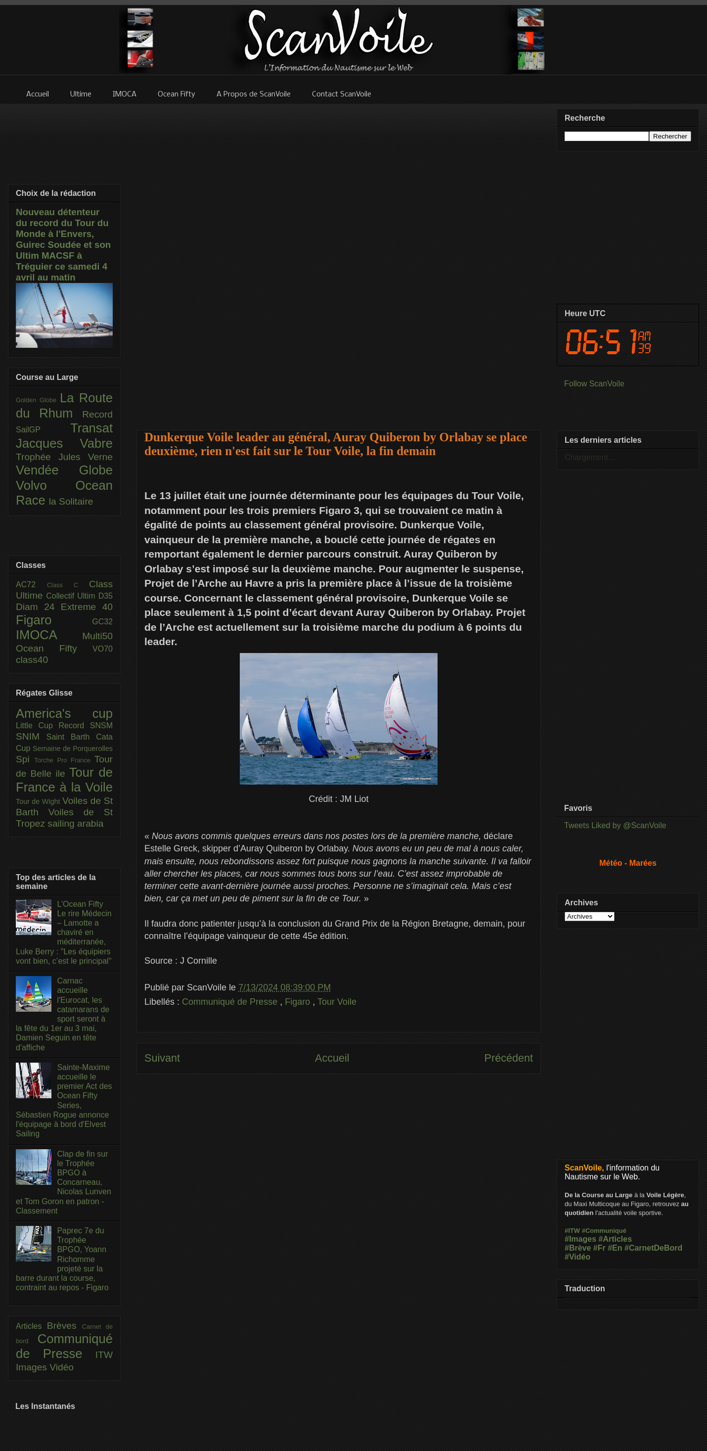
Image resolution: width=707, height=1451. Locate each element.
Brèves (64, 1325)
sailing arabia (75, 823)
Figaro (298, 1002)
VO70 (102, 649)
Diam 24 (38, 607)
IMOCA (49, 635)
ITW (104, 1355)
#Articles (615, 1239)
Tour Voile (336, 1002)
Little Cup (37, 725)
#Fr (599, 1248)
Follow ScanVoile (594, 383)
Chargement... (590, 457)
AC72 (31, 584)
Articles (31, 1326)
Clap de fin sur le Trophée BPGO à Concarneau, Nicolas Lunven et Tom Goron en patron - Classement (63, 1182)
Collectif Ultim (72, 596)
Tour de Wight (39, 801)
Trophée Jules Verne (64, 457)
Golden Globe (38, 400)
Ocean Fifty (54, 648)
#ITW (572, 1230)
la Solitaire (71, 501)
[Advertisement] (339, 260)
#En (615, 1248)
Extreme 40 (87, 607)
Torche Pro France (64, 760)
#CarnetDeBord (653, 1248)
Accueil (332, 1058)
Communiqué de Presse (231, 1002)
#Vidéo (577, 1257)
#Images (580, 1239)
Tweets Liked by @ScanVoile (615, 825)
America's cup (64, 713)
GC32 (102, 621)
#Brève (578, 1248)
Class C (68, 585)
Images (32, 1367)
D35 (105, 596)
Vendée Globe (64, 470)
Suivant (162, 1058)
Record (97, 414)
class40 (32, 660)
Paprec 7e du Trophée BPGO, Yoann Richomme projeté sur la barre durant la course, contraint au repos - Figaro (62, 1259)
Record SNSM (86, 725)
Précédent (509, 1058)
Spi (25, 759)
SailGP (43, 429)
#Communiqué (604, 1230)
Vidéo (61, 1367)
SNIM (31, 736)
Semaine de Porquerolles (73, 748)
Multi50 (97, 636)
